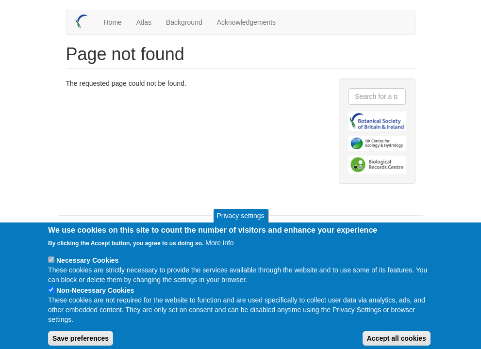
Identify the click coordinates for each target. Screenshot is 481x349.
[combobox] (377, 96)
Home (113, 22)
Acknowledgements (246, 22)
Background (184, 22)
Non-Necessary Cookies (95, 297)
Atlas (143, 22)
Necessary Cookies (87, 267)
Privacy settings (240, 223)
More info (219, 250)
